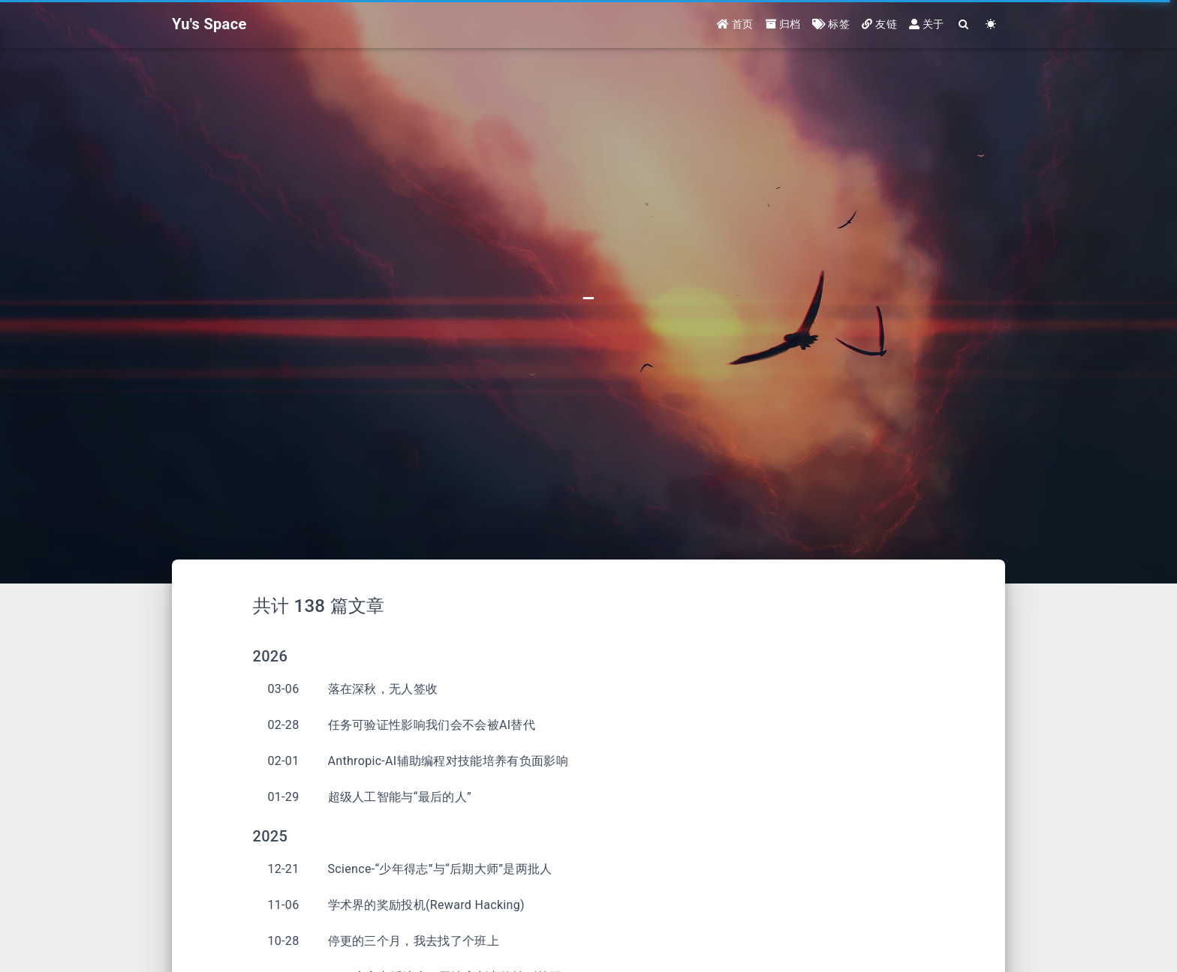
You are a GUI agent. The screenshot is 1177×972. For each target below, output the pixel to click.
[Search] (964, 24)
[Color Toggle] (991, 24)
